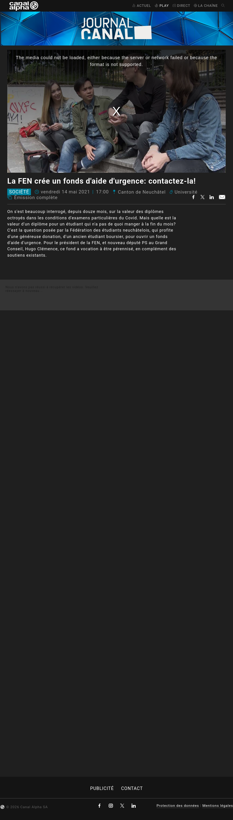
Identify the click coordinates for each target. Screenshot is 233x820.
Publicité (102, 788)
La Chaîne (205, 6)
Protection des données (178, 806)
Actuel (141, 6)
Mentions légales (217, 806)
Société (19, 192)
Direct (181, 6)
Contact (132, 788)
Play (161, 6)
